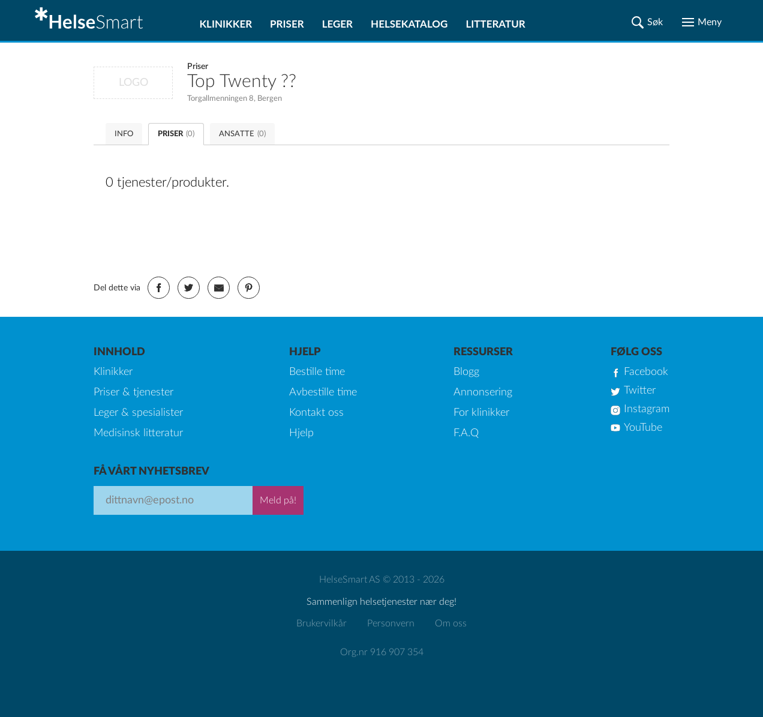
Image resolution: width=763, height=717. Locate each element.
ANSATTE (242, 134)
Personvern (390, 623)
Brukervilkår (321, 623)
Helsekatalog (409, 23)
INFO (124, 134)
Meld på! (278, 500)
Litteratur (495, 23)
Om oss (451, 623)
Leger (337, 23)
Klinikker (225, 23)
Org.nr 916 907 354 (381, 652)
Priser (287, 23)
